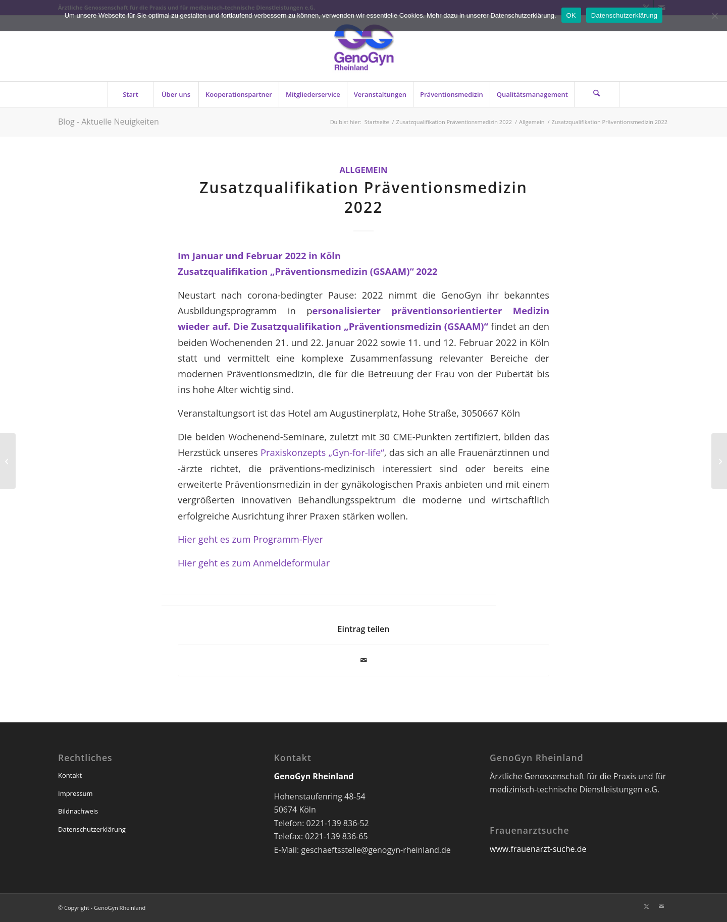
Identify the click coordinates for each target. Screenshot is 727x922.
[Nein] (714, 16)
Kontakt (70, 775)
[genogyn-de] (363, 48)
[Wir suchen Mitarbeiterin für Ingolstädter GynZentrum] (8, 461)
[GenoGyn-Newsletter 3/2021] (719, 461)
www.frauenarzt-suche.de (538, 848)
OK (571, 15)
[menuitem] (130, 94)
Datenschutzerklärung (92, 829)
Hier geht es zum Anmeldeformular (254, 562)
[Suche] (596, 94)
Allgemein (363, 170)
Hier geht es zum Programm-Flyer (250, 539)
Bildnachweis (78, 811)
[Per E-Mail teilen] (363, 660)
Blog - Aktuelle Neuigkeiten (108, 121)
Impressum (75, 793)
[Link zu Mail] (661, 906)
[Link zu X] (646, 906)
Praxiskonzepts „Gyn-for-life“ (322, 452)
